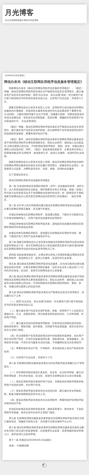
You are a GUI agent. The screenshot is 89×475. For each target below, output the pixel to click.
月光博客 (19, 13)
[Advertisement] (44, 46)
